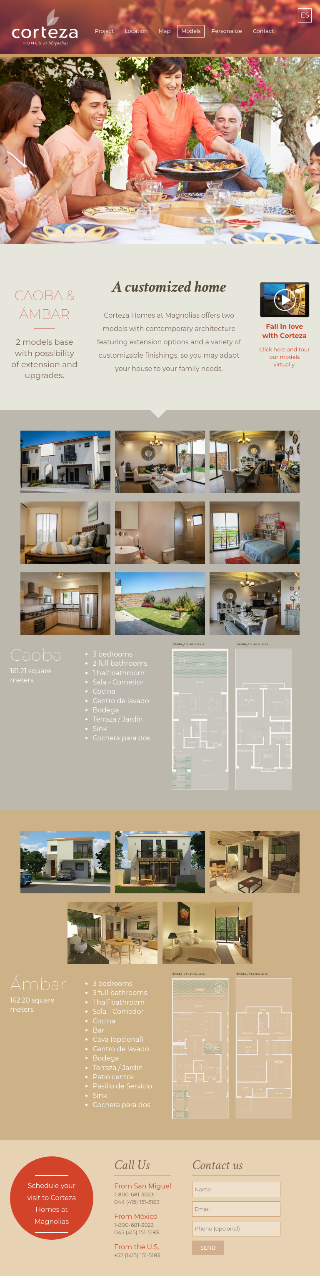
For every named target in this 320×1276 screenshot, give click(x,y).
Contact (263, 31)
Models (190, 31)
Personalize (227, 31)
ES (304, 15)
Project (104, 31)
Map (164, 31)
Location (136, 31)
